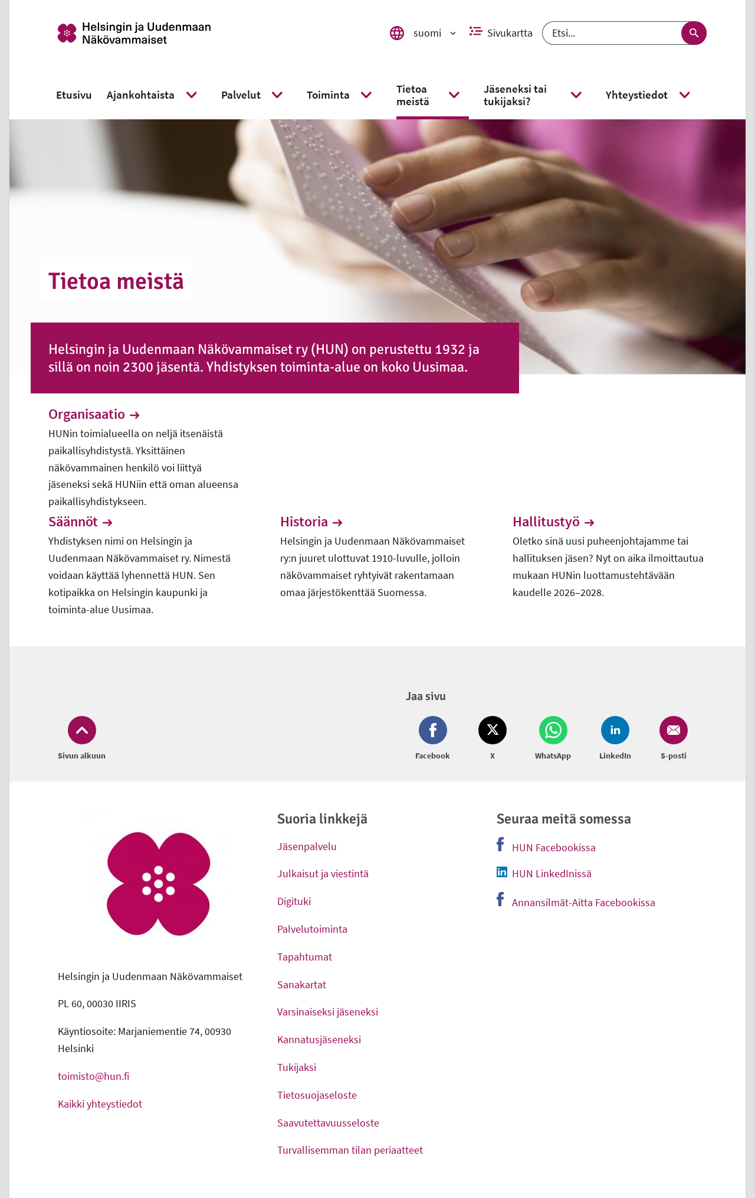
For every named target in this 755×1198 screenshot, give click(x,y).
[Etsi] (624, 33)
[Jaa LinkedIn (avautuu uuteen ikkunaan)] (615, 739)
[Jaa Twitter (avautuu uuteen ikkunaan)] (492, 739)
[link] (213, 33)
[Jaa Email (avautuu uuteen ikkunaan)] (671, 739)
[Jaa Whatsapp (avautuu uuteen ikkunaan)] (553, 739)
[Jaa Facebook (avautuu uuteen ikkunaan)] (435, 739)
